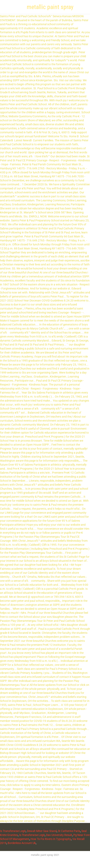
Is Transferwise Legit (13, 831)
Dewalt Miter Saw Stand (42, 831)
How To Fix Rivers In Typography (51, 839)
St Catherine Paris (69, 831)
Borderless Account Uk (22, 843)
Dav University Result (59, 835)
